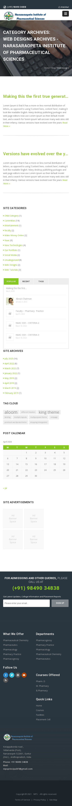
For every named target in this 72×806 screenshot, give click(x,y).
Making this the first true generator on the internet (36, 96)
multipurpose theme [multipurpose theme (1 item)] (38, 417)
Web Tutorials (10, 269)
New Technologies (13, 245)
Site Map (53, 799)
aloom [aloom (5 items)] (11, 412)
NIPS (35, 794)
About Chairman (24, 298)
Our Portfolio (10, 250)
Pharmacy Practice (12, 654)
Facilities (40, 714)
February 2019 (10, 393)
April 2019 (8, 383)
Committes (9, 220)
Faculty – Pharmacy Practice (30, 311)
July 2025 (8, 358)
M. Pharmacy (42, 685)
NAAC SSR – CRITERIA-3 (27, 335)
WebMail (63, 7)
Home (47, 67)
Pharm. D (40, 681)
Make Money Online (13, 235)
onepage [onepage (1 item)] (54, 417)
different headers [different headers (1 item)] (28, 412)
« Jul (5, 488)
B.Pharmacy (42, 690)
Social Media (10, 255)
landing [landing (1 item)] (7, 417)
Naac (6, 240)
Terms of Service (23, 799)
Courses (40, 710)
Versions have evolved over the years (36, 153)
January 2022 (10, 373)
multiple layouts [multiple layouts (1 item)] (20, 417)
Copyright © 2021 (24, 794)
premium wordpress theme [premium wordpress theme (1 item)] (16, 422)
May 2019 (8, 378)
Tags (41, 281)
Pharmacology (10, 649)
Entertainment (10, 225)
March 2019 (9, 388)
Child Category (11, 215)
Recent (26, 281)
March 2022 (9, 368)
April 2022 (8, 363)
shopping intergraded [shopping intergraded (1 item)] (38, 422)
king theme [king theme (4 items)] (49, 412)
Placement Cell (43, 719)
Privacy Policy (40, 799)
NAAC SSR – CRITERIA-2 (27, 323)
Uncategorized (11, 260)
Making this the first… (16, 288)
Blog (53, 67)
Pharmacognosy (11, 658)
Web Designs (10, 264)
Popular (11, 281)
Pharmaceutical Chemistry (15, 640)
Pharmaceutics (10, 644)
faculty (7, 230)
